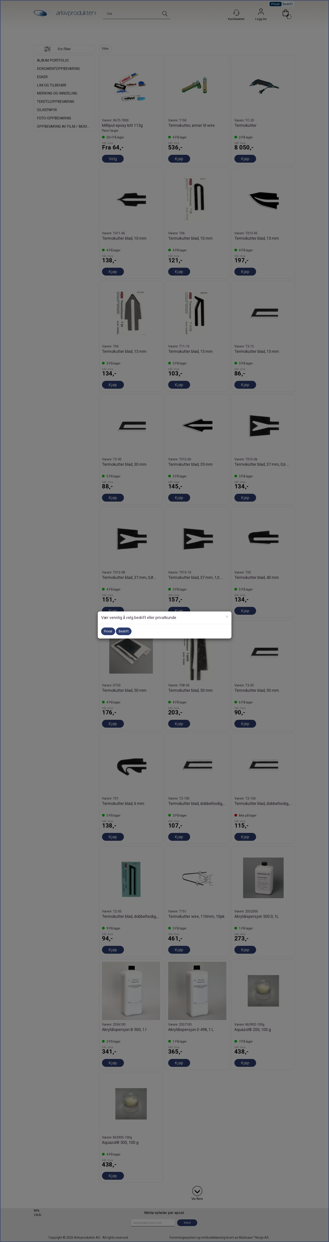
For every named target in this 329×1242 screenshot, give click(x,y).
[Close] (227, 616)
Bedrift (124, 631)
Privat (108, 631)
